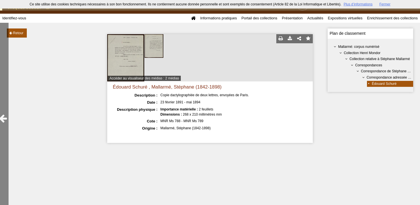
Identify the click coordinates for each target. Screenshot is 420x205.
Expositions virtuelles (345, 18)
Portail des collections (259, 18)
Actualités (315, 18)
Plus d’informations (358, 4)
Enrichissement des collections (392, 18)
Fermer (385, 4)
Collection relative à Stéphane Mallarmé (380, 59)
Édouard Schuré (384, 84)
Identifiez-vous (14, 18)
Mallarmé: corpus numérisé (359, 47)
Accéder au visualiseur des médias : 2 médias (144, 78)
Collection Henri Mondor (362, 53)
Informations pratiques (218, 18)
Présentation (292, 18)
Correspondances (368, 65)
